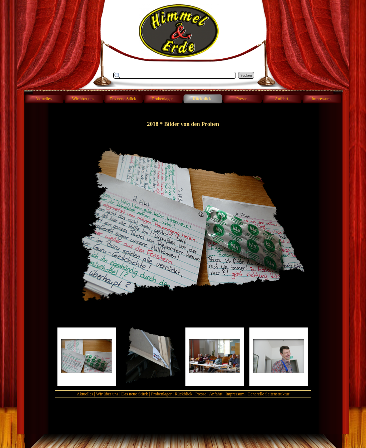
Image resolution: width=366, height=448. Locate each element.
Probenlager (161, 393)
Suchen (246, 75)
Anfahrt (215, 393)
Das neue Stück (134, 393)
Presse (201, 393)
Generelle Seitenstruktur (268, 393)
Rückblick (183, 393)
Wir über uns (107, 393)
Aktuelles (85, 393)
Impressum (235, 393)
